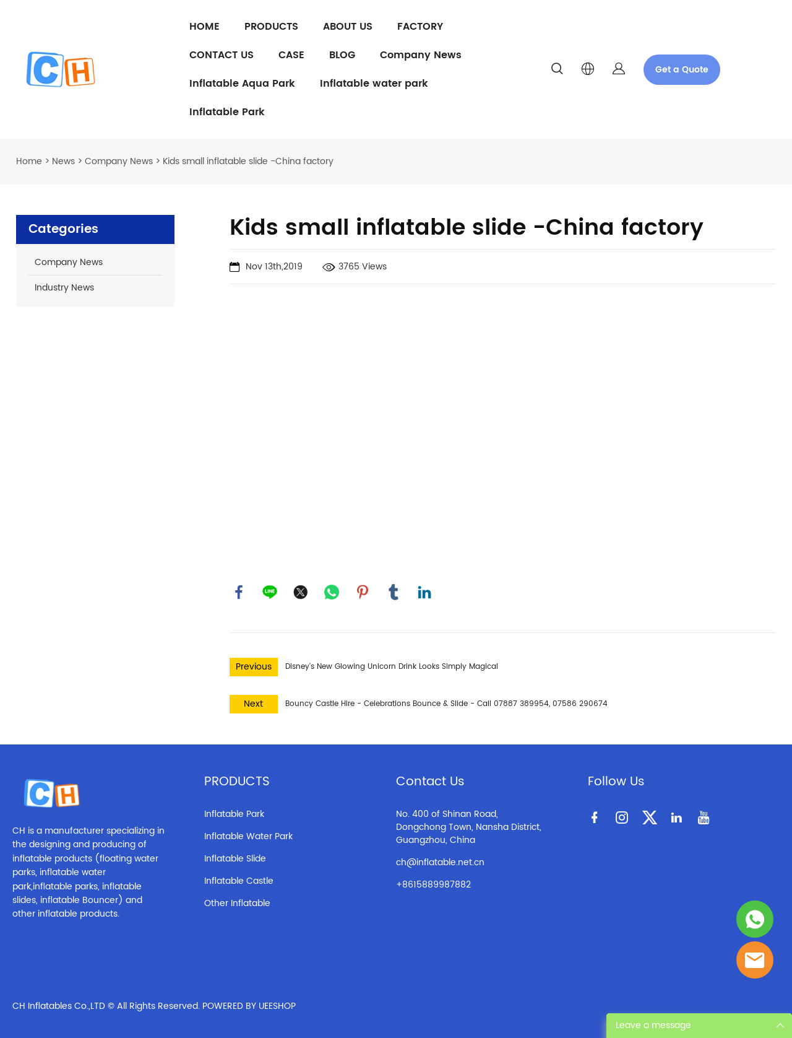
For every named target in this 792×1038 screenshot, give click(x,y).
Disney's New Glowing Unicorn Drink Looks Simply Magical (391, 667)
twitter (300, 592)
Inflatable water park (374, 84)
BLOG (342, 55)
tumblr (393, 592)
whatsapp (331, 592)
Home (29, 161)
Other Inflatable (237, 903)
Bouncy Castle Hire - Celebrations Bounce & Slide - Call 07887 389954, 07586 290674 (446, 704)
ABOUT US (347, 27)
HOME (204, 27)
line (269, 592)
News (63, 161)
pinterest (362, 592)
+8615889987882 (433, 885)
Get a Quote (681, 70)
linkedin (424, 592)
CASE (291, 55)
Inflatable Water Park (248, 836)
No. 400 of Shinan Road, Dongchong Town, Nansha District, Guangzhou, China (468, 827)
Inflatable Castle (238, 881)
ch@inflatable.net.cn (440, 862)
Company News (421, 55)
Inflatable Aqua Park (242, 84)
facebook (239, 592)
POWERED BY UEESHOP (249, 1006)
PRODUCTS (271, 27)
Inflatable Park (227, 112)
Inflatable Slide (235, 859)
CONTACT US (221, 55)
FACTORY (420, 27)
